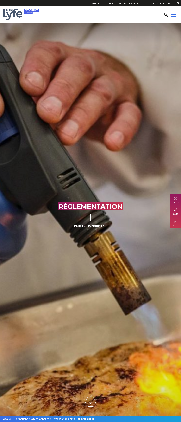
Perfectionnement (62, 419)
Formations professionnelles (31, 419)
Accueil (7, 419)
